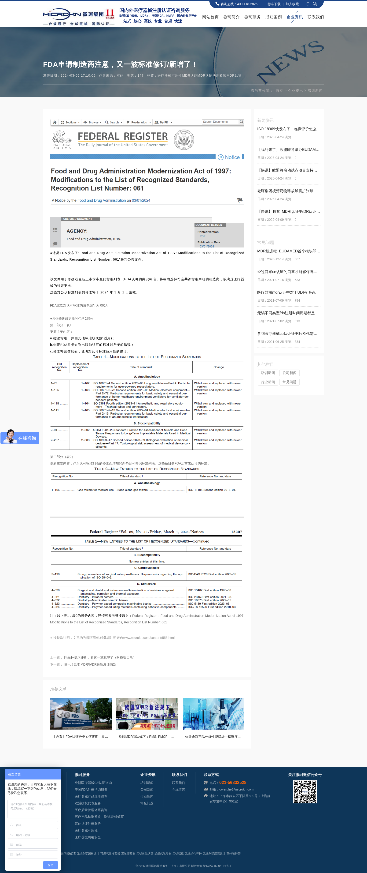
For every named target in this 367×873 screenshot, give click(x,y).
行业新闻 (268, 382)
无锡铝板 (178, 853)
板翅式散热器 (162, 853)
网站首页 (210, 17)
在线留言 (178, 789)
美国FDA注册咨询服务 (91, 789)
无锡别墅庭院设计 (214, 853)
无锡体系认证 (144, 853)
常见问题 (290, 382)
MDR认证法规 (208, 75)
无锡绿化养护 (193, 853)
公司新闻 (290, 373)
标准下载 (274, 4)
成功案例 (273, 17)
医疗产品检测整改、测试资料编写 (99, 817)
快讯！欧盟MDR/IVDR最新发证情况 (90, 664)
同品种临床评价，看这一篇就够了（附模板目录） (100, 657)
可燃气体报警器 (110, 853)
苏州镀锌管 (234, 853)
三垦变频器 (128, 853)
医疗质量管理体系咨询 (91, 810)
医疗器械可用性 (170, 75)
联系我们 (316, 17)
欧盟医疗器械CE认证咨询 (93, 783)
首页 (279, 90)
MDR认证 (189, 75)
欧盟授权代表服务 (88, 803)
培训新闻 (315, 90)
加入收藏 (292, 4)
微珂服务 (252, 17)
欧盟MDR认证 (231, 75)
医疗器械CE (68, 853)
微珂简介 (231, 17)
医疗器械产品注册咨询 (91, 796)
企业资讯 (294, 17)
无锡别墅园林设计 (88, 853)
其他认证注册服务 (88, 823)
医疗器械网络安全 (88, 837)
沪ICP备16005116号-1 (217, 866)
